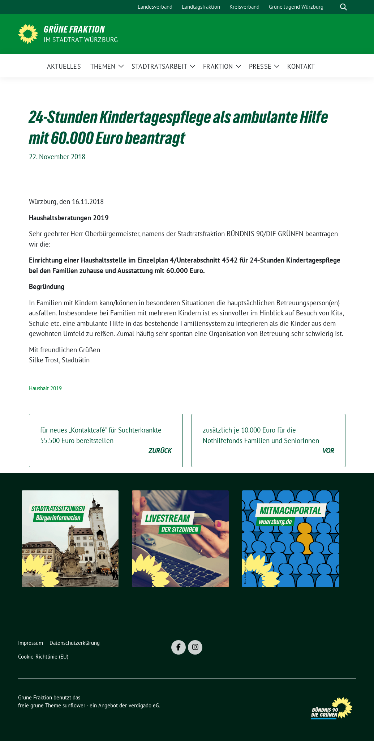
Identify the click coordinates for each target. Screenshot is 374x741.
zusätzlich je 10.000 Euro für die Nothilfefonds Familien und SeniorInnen (268, 441)
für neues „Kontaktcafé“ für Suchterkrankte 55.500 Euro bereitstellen (106, 441)
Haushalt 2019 (45, 388)
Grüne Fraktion (74, 29)
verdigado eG (144, 705)
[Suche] (333, 7)
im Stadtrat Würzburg (81, 39)
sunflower (74, 705)
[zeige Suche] (343, 7)
